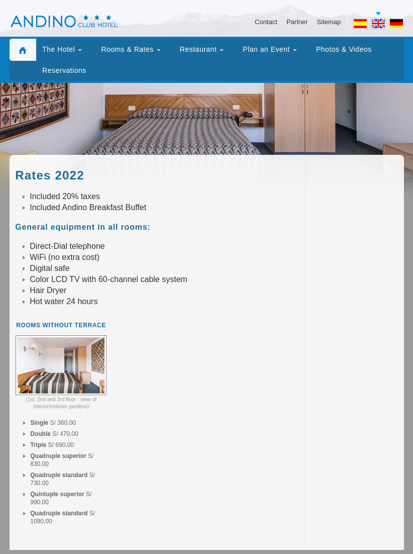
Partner (297, 22)
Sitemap (329, 22)
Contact (266, 22)
